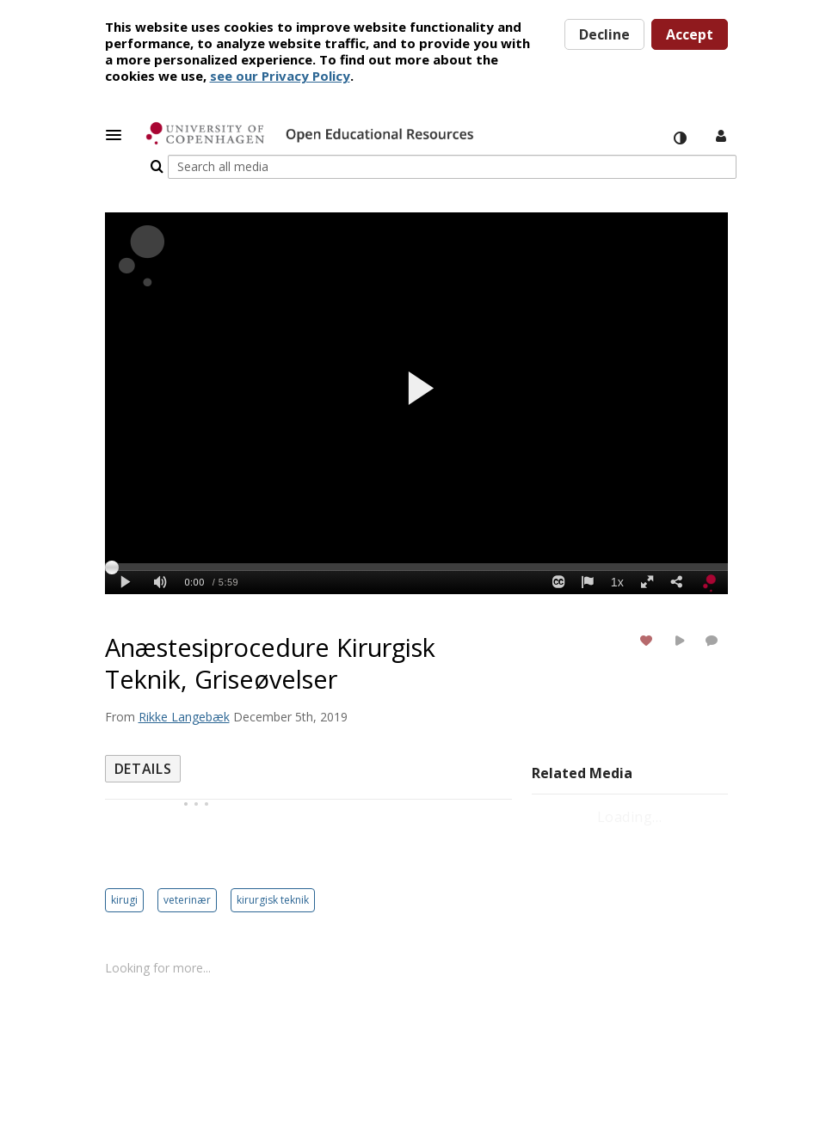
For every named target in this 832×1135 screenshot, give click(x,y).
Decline (604, 34)
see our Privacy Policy (280, 75)
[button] (119, 135)
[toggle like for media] (648, 612)
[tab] (143, 740)
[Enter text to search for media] (600, 137)
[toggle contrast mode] (679, 138)
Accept (689, 34)
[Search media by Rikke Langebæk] (184, 688)
